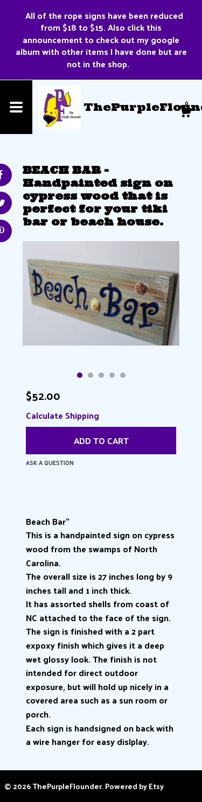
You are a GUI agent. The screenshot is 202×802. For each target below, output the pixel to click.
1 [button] (79, 375)
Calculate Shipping (62, 415)
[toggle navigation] (16, 107)
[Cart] (185, 112)
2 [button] (90, 375)
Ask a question (50, 463)
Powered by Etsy (134, 786)
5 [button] (123, 375)
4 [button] (112, 375)
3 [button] (101, 375)
